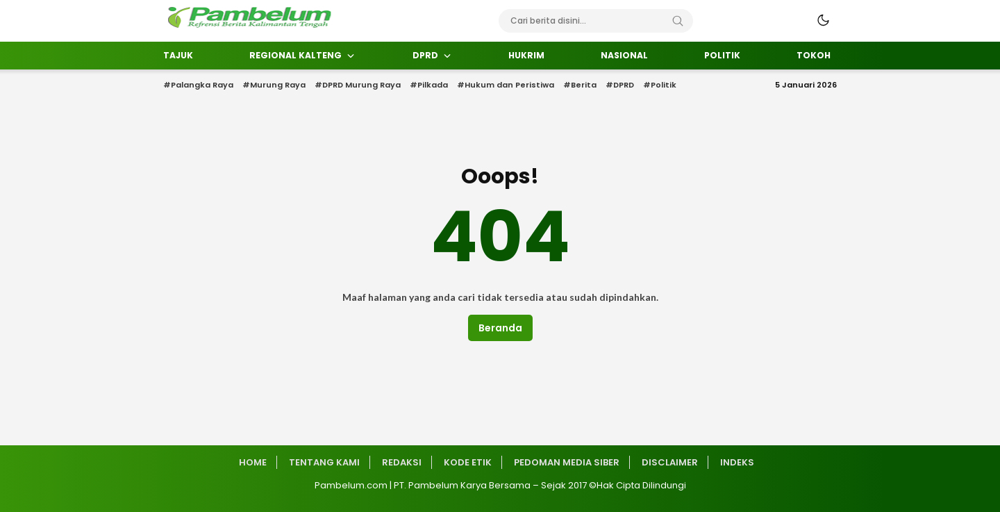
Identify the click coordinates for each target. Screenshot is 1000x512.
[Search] (677, 21)
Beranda (500, 328)
